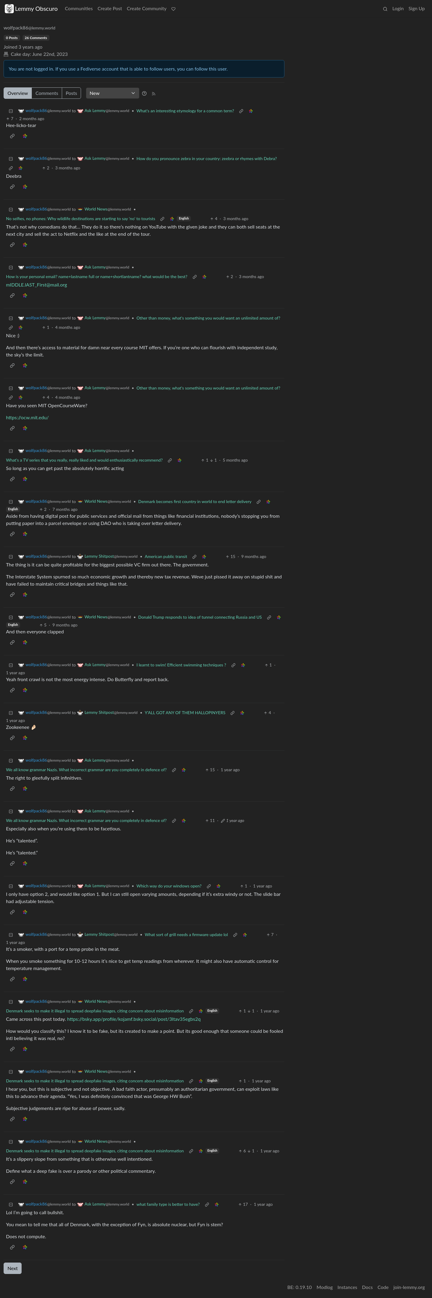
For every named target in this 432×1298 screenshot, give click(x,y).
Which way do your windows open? (169, 885)
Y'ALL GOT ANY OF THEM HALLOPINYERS (185, 712)
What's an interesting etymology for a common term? (185, 110)
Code (383, 1287)
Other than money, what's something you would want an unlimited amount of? (208, 317)
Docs (367, 1287)
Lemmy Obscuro (31, 9)
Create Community (146, 8)
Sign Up (417, 8)
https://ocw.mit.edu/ (27, 417)
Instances (347, 1287)
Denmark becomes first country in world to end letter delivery (194, 501)
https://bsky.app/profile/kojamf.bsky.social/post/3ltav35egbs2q (134, 1019)
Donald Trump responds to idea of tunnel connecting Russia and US (200, 617)
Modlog (324, 1287)
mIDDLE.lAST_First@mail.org (36, 284)
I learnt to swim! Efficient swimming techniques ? (181, 664)
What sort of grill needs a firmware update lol (186, 934)
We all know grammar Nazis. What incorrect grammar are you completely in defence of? (86, 769)
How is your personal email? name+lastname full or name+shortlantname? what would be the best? (97, 276)
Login (398, 8)
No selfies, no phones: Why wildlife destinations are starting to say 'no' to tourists (80, 218)
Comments (46, 93)
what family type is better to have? (168, 1204)
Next (13, 1268)
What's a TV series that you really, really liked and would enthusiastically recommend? (84, 459)
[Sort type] (113, 93)
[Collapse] (11, 110)
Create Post (110, 8)
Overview (18, 93)
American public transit (166, 556)
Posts (71, 93)
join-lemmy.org (409, 1287)
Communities (79, 8)
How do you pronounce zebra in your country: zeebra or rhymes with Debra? (206, 158)
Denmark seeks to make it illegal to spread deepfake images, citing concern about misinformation (95, 1010)
